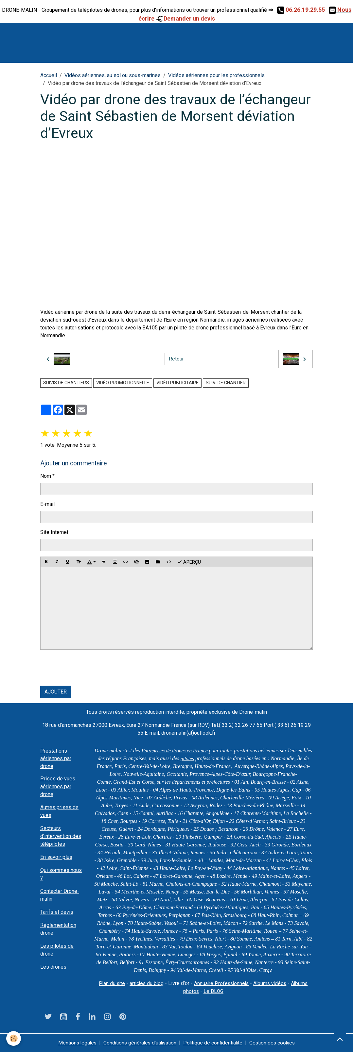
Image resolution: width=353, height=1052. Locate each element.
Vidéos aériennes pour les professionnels (216, 75)
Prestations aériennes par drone (55, 758)
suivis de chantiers (66, 382)
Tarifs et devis (56, 912)
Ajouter (55, 692)
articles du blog (145, 983)
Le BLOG (213, 991)
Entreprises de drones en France (187, 750)
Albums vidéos (272, 983)
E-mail (47, 504)
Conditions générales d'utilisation (138, 1043)
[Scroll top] (340, 1039)
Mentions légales (74, 1043)
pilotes (221, 758)
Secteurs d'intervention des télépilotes (60, 836)
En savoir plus (56, 857)
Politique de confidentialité (214, 1043)
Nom (45, 476)
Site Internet (54, 532)
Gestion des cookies (275, 1043)
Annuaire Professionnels (221, 983)
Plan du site (109, 983)
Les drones (53, 967)
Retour (176, 359)
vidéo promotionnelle (122, 382)
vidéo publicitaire (177, 382)
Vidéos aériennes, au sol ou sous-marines (112, 75)
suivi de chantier (226, 382)
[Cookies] (14, 1038)
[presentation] (90, 667)
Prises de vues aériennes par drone (57, 786)
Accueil (48, 75)
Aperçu (189, 562)
